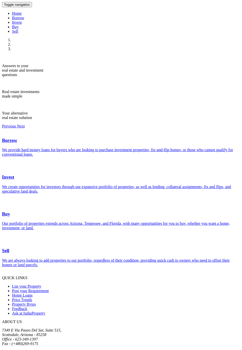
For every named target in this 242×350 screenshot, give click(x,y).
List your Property (26, 286)
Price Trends (22, 300)
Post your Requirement (30, 291)
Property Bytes (24, 304)
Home (17, 13)
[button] (9, 126)
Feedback (19, 309)
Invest (17, 22)
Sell (15, 31)
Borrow (18, 18)
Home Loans (22, 295)
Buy (15, 27)
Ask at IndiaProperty (28, 313)
